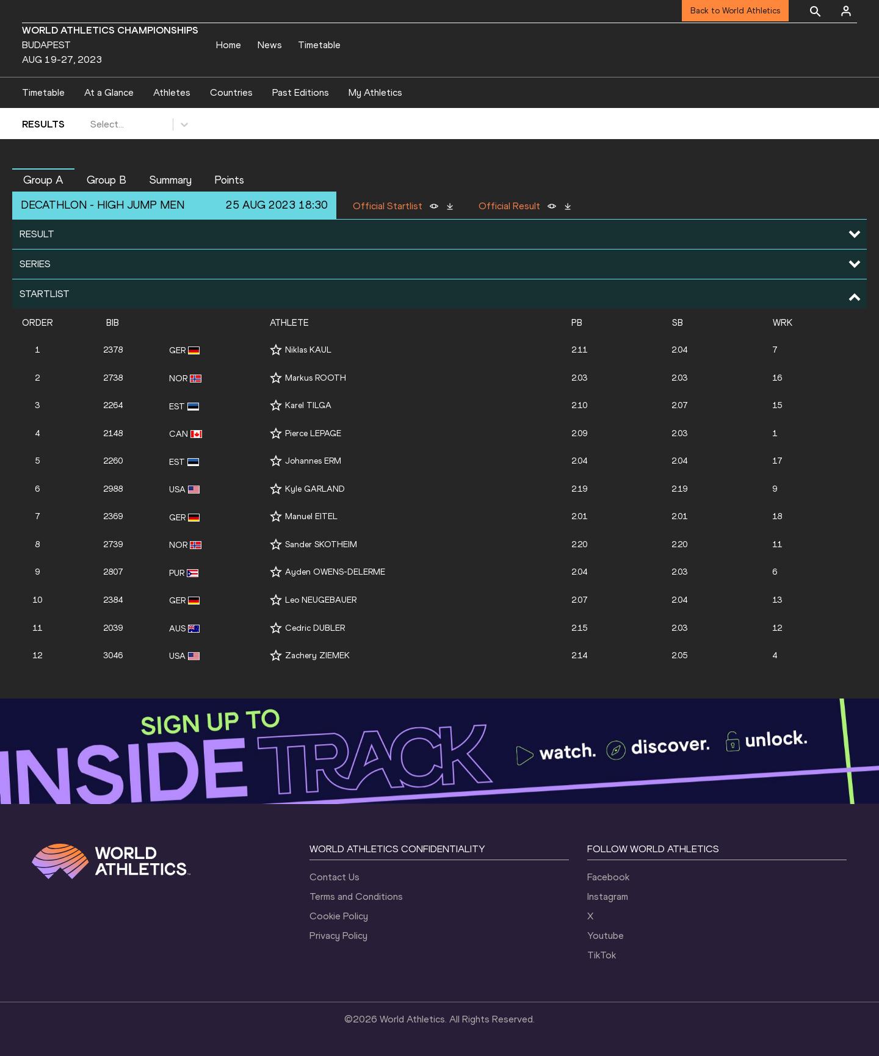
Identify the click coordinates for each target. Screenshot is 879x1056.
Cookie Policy (338, 916)
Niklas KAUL (308, 350)
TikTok (601, 955)
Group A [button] (43, 180)
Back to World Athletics (735, 10)
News (270, 45)
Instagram (607, 896)
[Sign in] (846, 11)
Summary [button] (171, 180)
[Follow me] (276, 349)
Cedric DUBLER (315, 628)
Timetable (319, 45)
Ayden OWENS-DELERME (335, 572)
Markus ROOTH (315, 378)
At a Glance (109, 92)
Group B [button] (106, 180)
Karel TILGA (308, 405)
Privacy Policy (338, 935)
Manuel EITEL (311, 516)
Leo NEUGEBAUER (320, 600)
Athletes (171, 92)
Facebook (608, 877)
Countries (231, 92)
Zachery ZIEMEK (317, 655)
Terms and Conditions (356, 896)
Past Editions (300, 92)
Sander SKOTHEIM (321, 544)
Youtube (605, 935)
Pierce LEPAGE (313, 433)
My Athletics (375, 92)
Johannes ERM (313, 461)
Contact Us (334, 877)
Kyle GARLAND (315, 489)
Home (228, 45)
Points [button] (229, 180)
